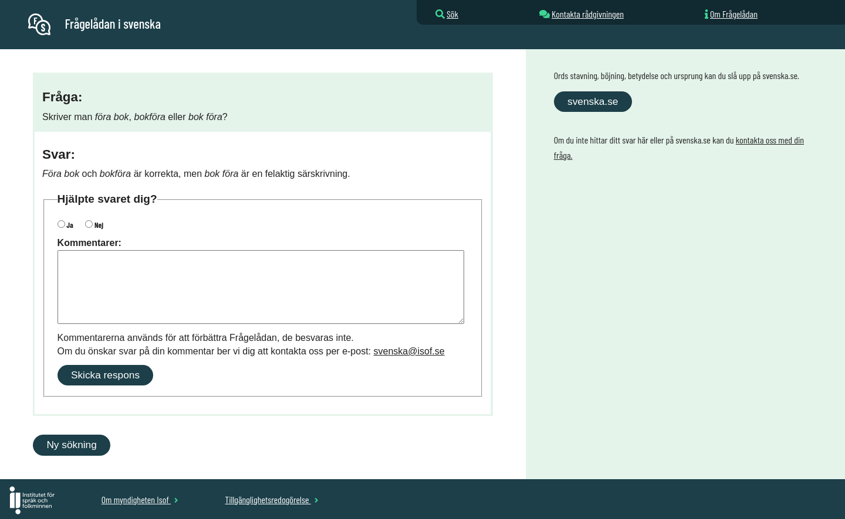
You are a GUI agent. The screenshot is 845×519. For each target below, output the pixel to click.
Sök (452, 13)
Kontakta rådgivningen (588, 13)
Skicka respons (105, 375)
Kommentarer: (89, 243)
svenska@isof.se (409, 351)
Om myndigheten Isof (140, 499)
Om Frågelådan (734, 13)
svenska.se (592, 101)
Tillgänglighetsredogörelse (271, 499)
